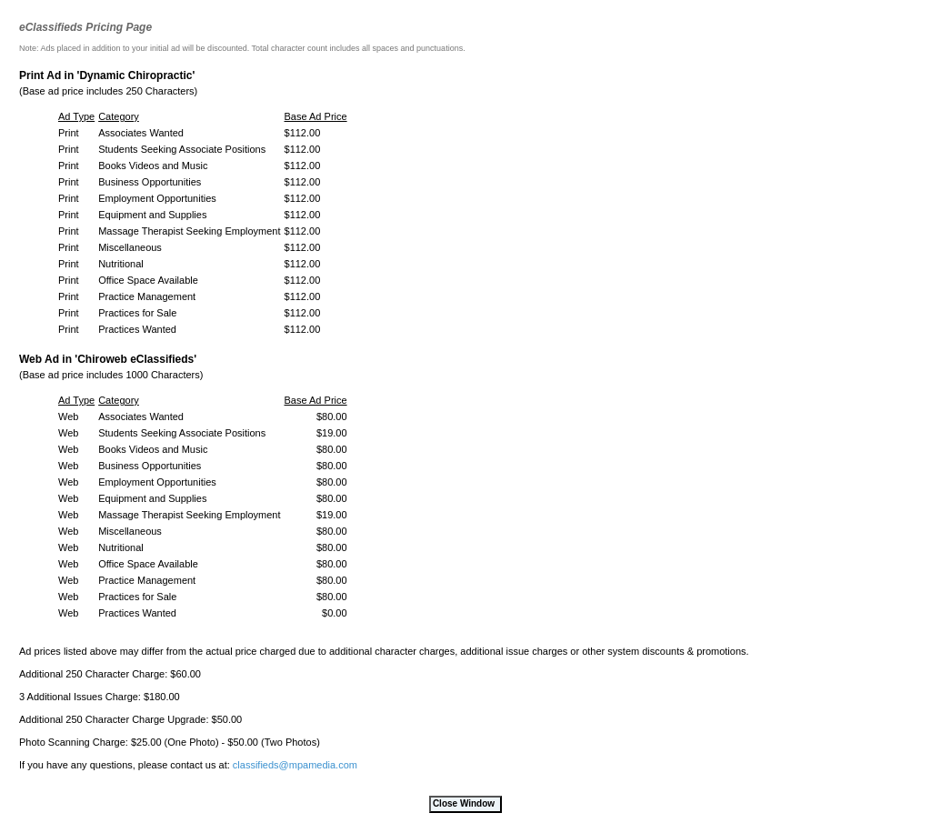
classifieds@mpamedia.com (295, 764)
